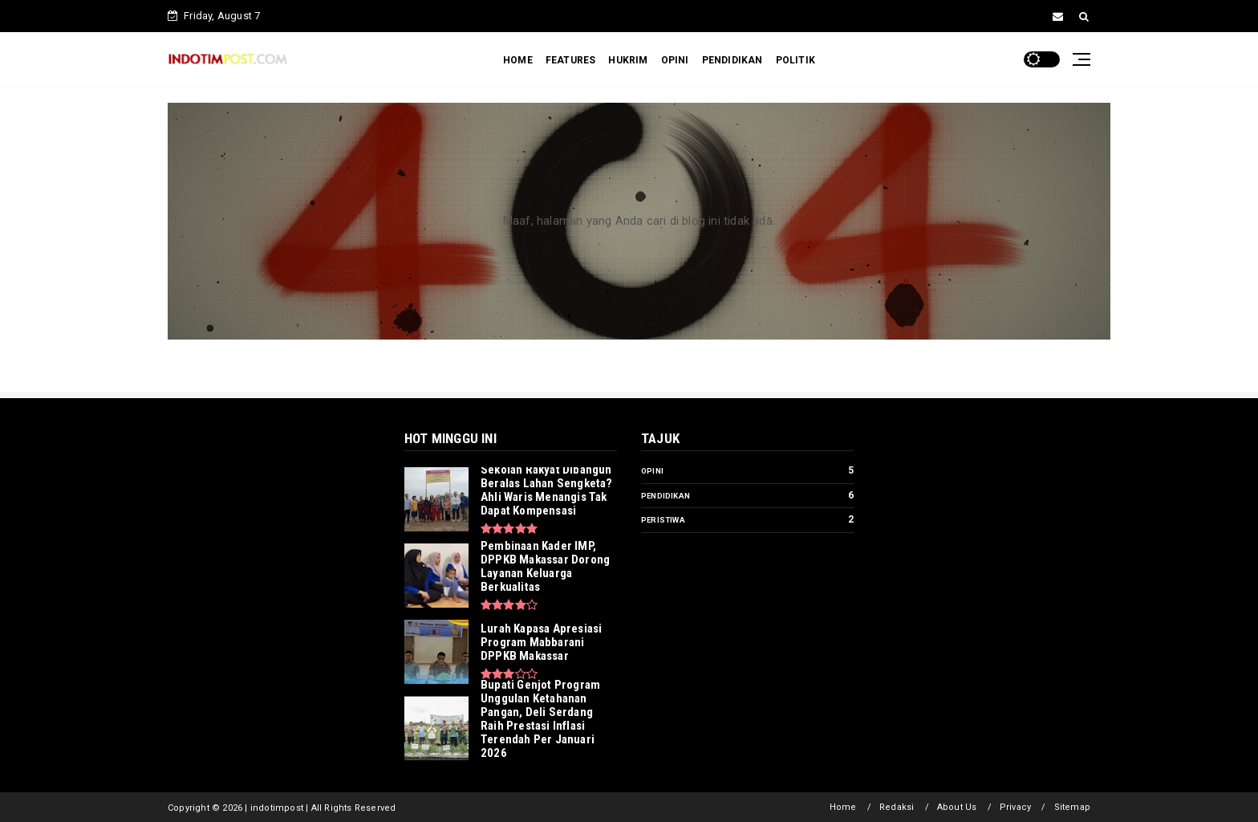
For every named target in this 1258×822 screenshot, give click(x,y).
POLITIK (795, 60)
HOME (518, 60)
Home (843, 807)
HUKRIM (627, 60)
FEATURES (571, 60)
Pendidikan (665, 495)
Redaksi (896, 807)
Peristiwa (663, 519)
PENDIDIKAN (732, 60)
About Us (957, 807)
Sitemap (1072, 807)
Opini (652, 470)
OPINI (675, 60)
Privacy (1015, 807)
